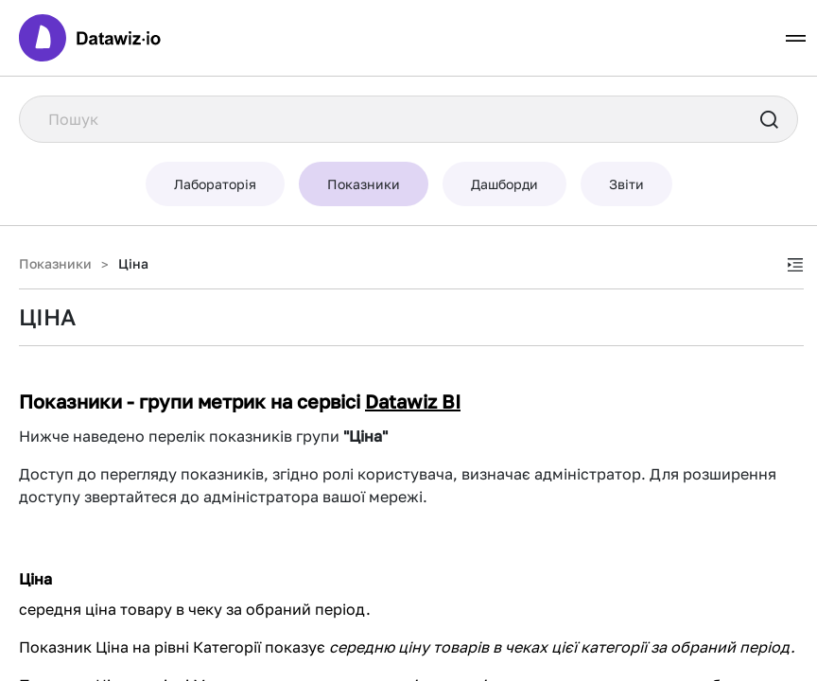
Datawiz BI (413, 401)
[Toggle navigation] (795, 38)
